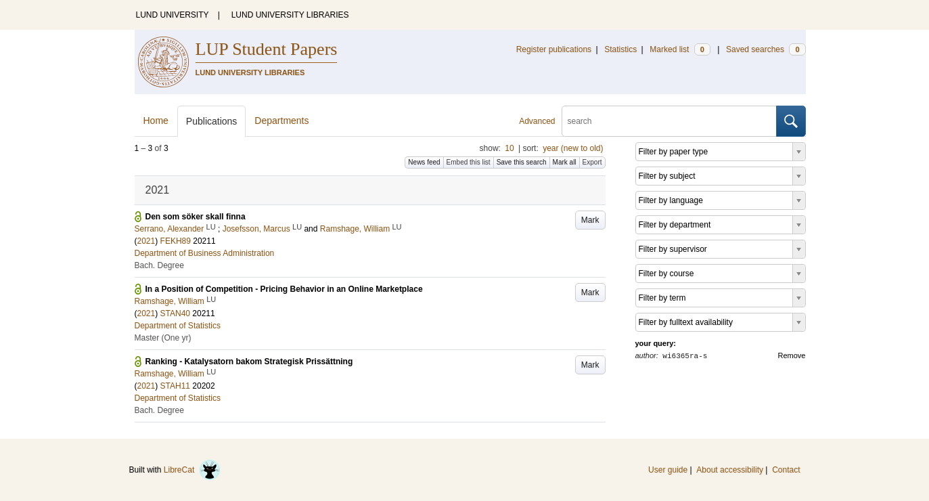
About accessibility (729, 470)
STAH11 (175, 386)
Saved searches (766, 49)
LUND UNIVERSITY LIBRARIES (290, 15)
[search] (669, 121)
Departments (281, 120)
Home (155, 120)
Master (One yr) (163, 338)
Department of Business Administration (205, 253)
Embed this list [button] (469, 162)
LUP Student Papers (267, 49)
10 (509, 148)
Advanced (537, 121)
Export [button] (592, 162)
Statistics (620, 49)
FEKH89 (175, 241)
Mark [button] (590, 220)
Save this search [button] (522, 162)
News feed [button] (424, 162)
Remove (792, 355)
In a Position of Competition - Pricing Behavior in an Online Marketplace (284, 289)
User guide (667, 470)
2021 (146, 241)
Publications (211, 121)
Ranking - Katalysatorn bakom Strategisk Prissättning (249, 361)
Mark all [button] (564, 162)
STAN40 (175, 313)
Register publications (553, 49)
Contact (786, 470)
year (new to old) (573, 148)
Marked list (680, 49)
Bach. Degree (159, 265)
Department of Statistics (178, 325)
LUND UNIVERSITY (172, 15)
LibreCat (192, 470)
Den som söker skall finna (195, 216)
